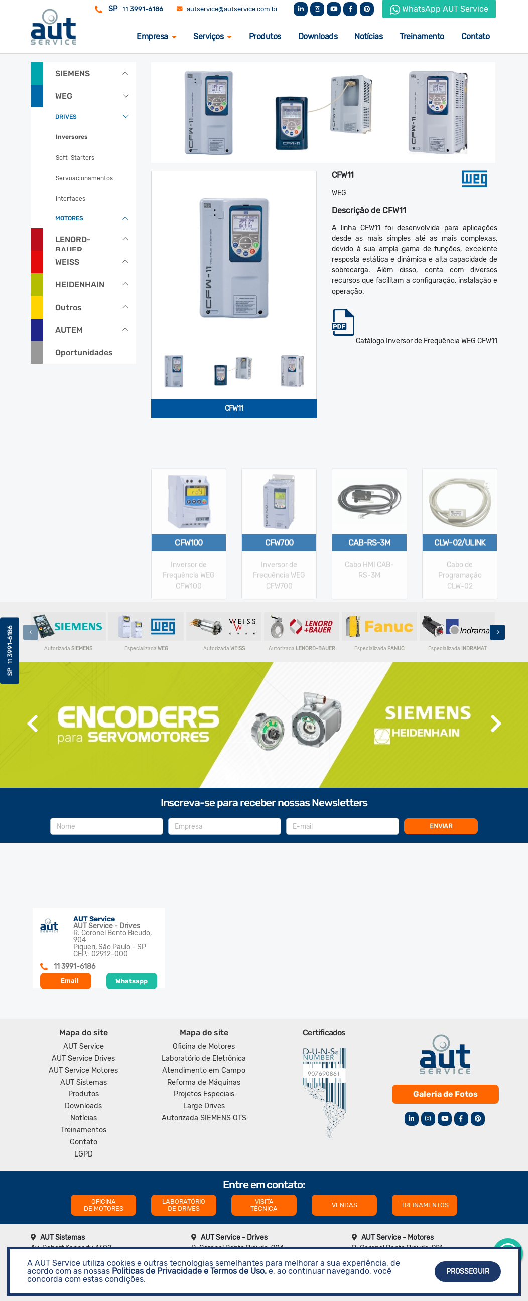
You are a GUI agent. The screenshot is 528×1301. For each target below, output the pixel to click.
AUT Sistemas (83, 1082)
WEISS (67, 262)
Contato (475, 36)
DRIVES (66, 116)
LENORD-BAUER (73, 243)
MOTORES (69, 218)
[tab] (174, 371)
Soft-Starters (75, 157)
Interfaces (70, 198)
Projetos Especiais (204, 1094)
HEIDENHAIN (79, 285)
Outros (68, 307)
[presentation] (30, 632)
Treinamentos (83, 1130)
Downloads (318, 36)
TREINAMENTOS (425, 1205)
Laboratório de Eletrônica (204, 1058)
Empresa (156, 36)
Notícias (368, 36)
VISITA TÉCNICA (264, 1205)
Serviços (212, 36)
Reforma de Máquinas (203, 1082)
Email (70, 980)
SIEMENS (72, 73)
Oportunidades (84, 352)
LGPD (83, 1154)
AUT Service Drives (83, 1058)
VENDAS (344, 1205)
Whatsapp (131, 981)
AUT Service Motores (83, 1070)
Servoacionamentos (84, 178)
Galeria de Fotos (445, 1094)
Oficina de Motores (204, 1046)
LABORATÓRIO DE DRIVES (183, 1205)
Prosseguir (467, 1271)
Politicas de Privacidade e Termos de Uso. (189, 1271)
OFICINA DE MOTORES (103, 1205)
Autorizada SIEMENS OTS (204, 1118)
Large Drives (204, 1106)
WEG (63, 96)
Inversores (72, 136)
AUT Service (83, 1046)
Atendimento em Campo (203, 1070)
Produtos (265, 36)
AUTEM (69, 330)
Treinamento (422, 36)
